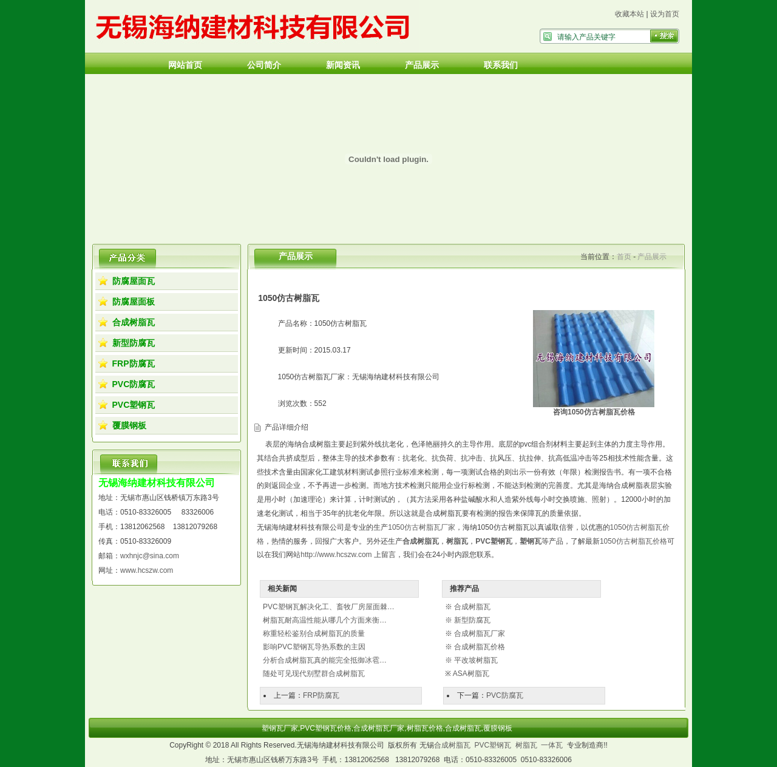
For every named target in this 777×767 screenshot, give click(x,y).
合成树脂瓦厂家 (479, 633)
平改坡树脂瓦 (476, 660)
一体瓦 (552, 745)
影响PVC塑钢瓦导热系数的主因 (314, 647)
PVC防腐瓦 (133, 384)
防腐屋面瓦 (133, 281)
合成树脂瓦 (133, 322)
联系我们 (501, 65)
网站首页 (185, 65)
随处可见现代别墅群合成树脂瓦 (314, 673)
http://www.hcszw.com (336, 554)
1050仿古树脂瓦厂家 (421, 527)
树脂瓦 (526, 745)
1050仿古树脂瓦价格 (633, 541)
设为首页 (664, 14)
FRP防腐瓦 (133, 363)
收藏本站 (629, 14)
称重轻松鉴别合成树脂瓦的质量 (314, 633)
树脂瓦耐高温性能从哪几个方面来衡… (325, 620)
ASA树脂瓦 (471, 673)
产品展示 (422, 65)
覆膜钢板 (129, 425)
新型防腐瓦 (133, 343)
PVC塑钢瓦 (133, 405)
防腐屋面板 (133, 301)
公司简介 (264, 65)
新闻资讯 (343, 65)
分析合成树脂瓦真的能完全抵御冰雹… (325, 660)
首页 (624, 256)
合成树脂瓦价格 (479, 647)
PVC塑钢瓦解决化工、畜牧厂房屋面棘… (329, 607)
